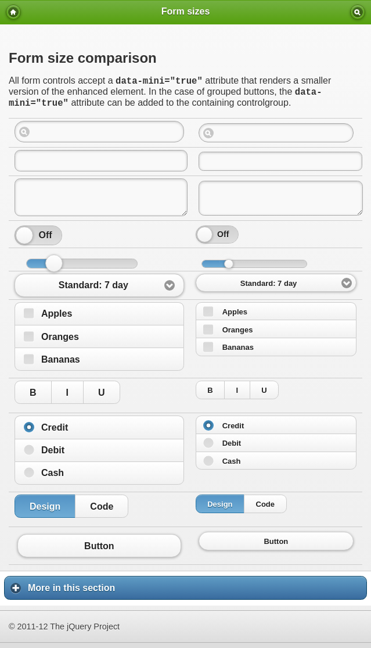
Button (99, 551)
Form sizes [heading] (185, 11)
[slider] (24, 240)
